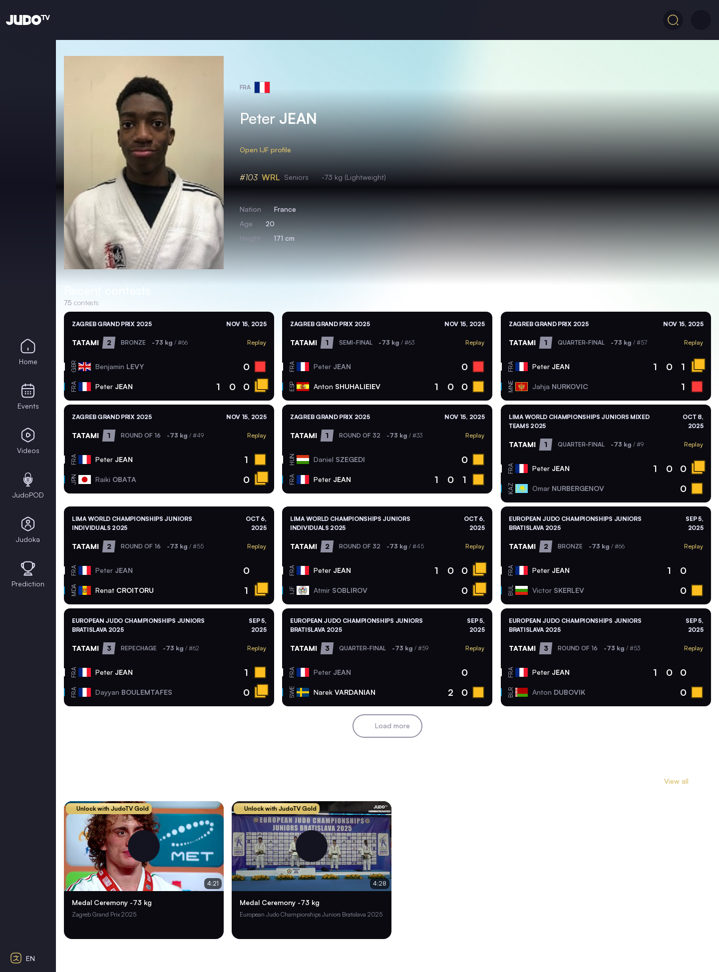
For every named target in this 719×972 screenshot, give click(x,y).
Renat (124, 590)
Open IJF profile (272, 149)
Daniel (339, 459)
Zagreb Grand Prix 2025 (111, 324)
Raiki (115, 479)
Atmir (340, 590)
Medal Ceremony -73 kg (112, 903)
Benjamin (119, 366)
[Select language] (28, 958)
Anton (347, 386)
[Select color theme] (28, 902)
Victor (558, 590)
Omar (568, 488)
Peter (114, 386)
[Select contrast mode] (28, 930)
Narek (344, 692)
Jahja (560, 386)
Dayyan (133, 692)
